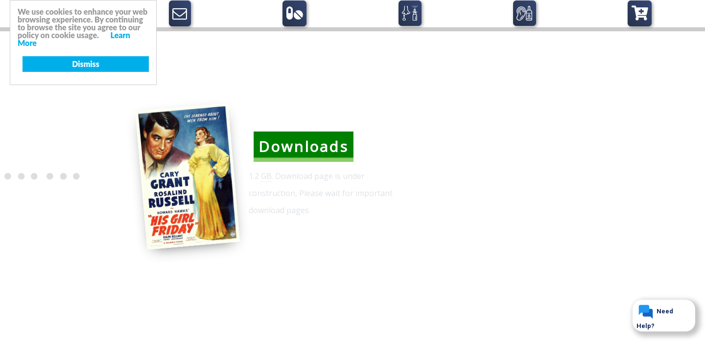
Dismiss (85, 63)
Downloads (303, 146)
